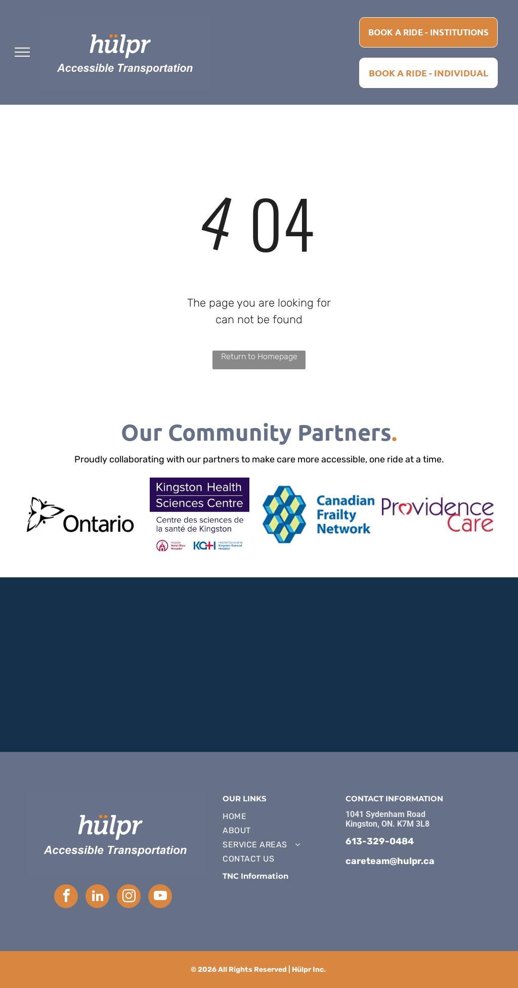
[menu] (22, 52)
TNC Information (255, 876)
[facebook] (66, 897)
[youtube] (160, 897)
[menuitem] (279, 816)
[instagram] (129, 897)
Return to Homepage (259, 356)
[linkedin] (97, 897)
